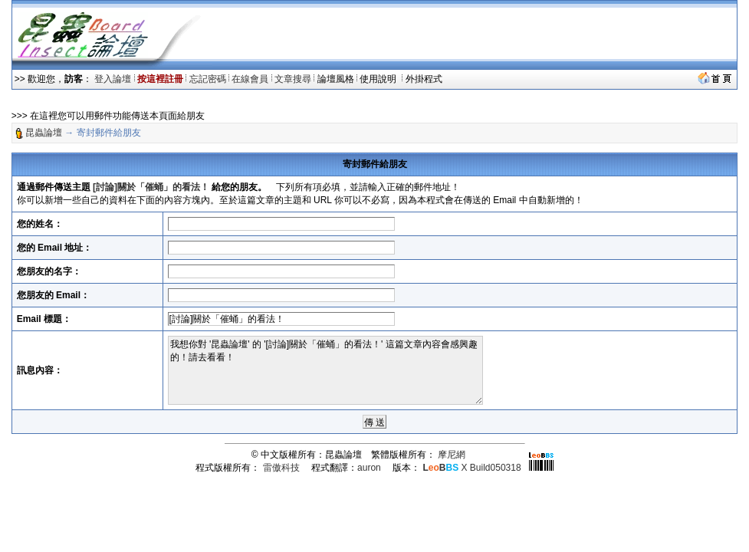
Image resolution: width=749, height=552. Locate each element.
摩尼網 (451, 454)
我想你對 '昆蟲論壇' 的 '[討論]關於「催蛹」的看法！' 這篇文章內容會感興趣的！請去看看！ (325, 370)
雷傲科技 (281, 467)
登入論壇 (112, 79)
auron (369, 467)
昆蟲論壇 (43, 132)
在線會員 (250, 79)
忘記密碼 (207, 79)
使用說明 (379, 79)
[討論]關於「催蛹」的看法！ (151, 187)
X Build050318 (471, 467)
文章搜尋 (292, 79)
